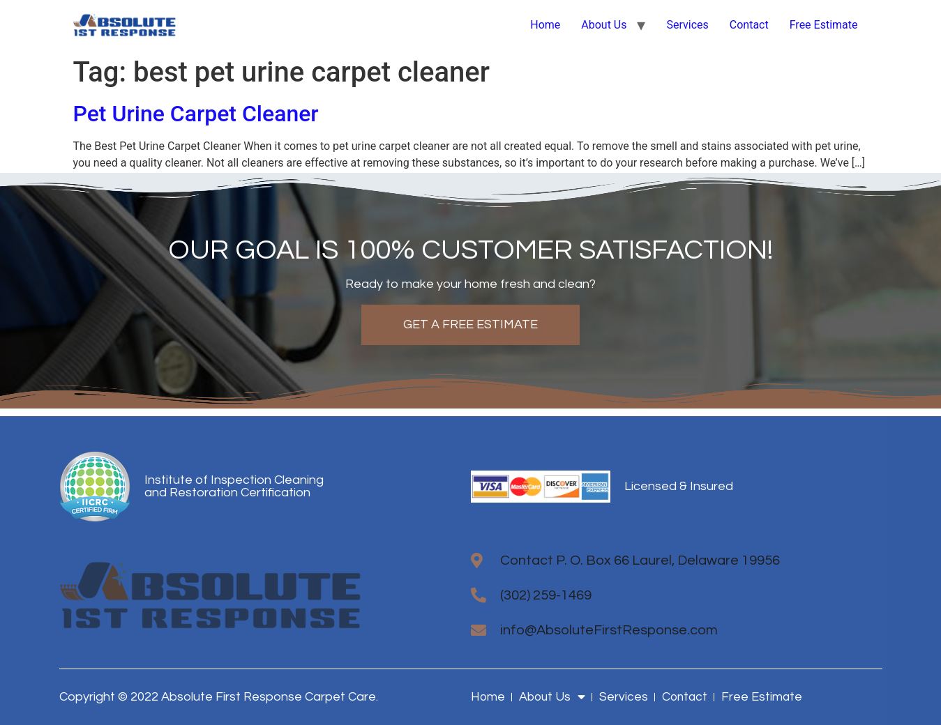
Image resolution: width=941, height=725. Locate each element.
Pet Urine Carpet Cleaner (196, 113)
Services (687, 24)
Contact (749, 24)
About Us (603, 24)
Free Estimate (824, 24)
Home (545, 24)
